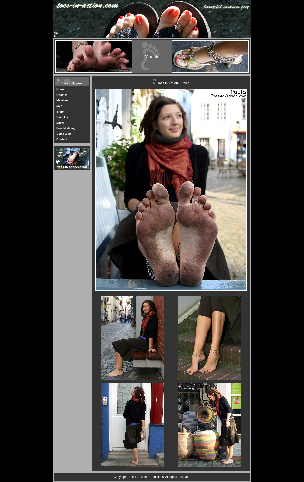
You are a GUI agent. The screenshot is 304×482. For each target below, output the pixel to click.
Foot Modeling (65, 128)
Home (60, 89)
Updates (61, 94)
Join (59, 105)
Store (60, 111)
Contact (61, 139)
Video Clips (64, 133)
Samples (62, 117)
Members (62, 100)
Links (60, 122)
